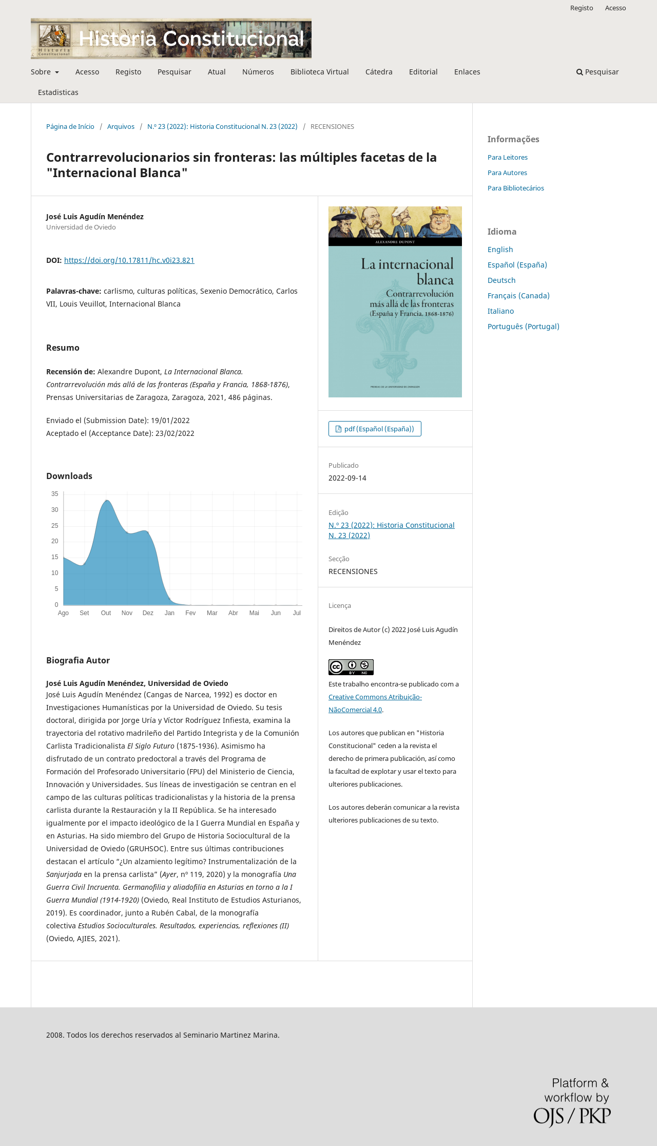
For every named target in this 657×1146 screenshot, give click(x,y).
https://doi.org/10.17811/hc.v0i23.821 (129, 260)
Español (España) (517, 265)
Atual (217, 72)
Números (258, 72)
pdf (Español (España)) (378, 428)
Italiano (501, 311)
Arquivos (120, 126)
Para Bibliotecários (516, 188)
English (500, 249)
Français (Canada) (519, 295)
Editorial (423, 72)
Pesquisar (174, 72)
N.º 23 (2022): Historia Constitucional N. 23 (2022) (222, 126)
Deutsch (502, 280)
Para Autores (507, 172)
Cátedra (379, 72)
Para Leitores (508, 157)
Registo (128, 72)
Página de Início (70, 126)
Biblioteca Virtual (320, 72)
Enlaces (467, 72)
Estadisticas (58, 92)
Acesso (87, 72)
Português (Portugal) (523, 326)
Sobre (42, 72)
